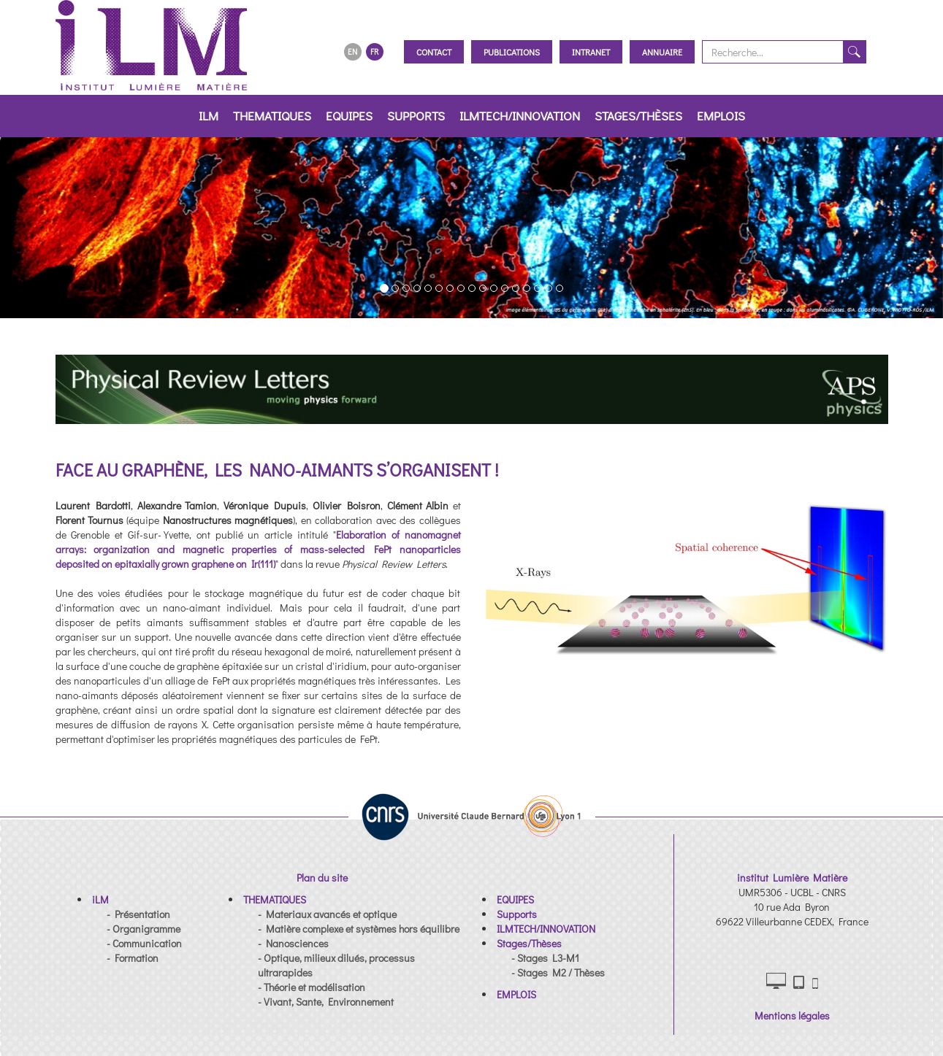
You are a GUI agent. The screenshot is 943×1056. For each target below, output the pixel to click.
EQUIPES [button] (349, 115)
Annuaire (662, 52)
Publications (512, 52)
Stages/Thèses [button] (638, 115)
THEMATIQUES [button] (272, 115)
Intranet (591, 52)
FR (374, 51)
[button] (37, 227)
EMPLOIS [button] (721, 115)
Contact (433, 52)
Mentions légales (792, 1015)
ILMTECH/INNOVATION (519, 115)
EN (352, 51)
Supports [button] (416, 115)
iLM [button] (208, 115)
